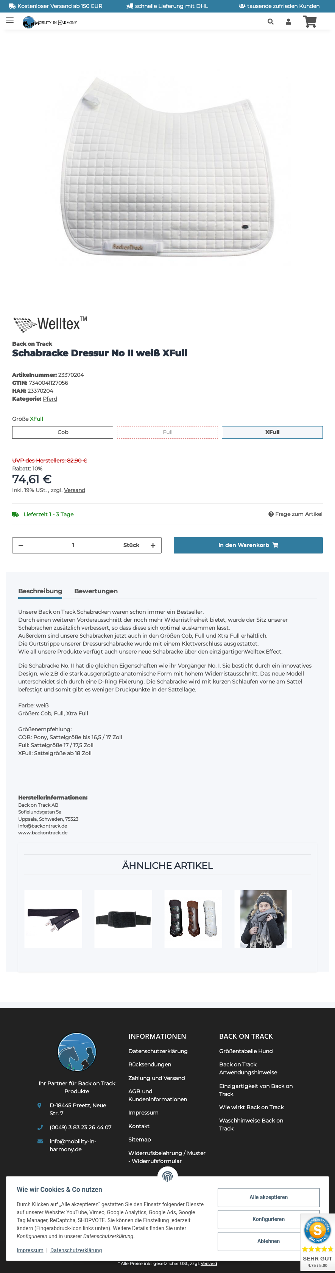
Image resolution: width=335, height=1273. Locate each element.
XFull (279, 432)
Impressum (32, 1250)
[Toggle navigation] (10, 17)
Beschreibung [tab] (40, 591)
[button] (271, 22)
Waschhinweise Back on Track (251, 1124)
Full (172, 432)
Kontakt (139, 1126)
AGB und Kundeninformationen (157, 1095)
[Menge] (73, 545)
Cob (68, 432)
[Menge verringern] (20, 545)
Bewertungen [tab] (96, 591)
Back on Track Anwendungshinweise (248, 1068)
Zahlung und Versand (156, 1078)
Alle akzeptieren (267, 1197)
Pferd (50, 398)
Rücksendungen (149, 1064)
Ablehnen (267, 1241)
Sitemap (139, 1139)
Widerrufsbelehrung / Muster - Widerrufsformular (167, 1157)
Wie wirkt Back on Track (251, 1107)
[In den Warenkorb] (18, 40)
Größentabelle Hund (246, 1051)
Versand (74, 490)
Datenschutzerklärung (78, 1250)
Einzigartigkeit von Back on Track (256, 1090)
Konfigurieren (267, 1219)
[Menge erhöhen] (153, 545)
